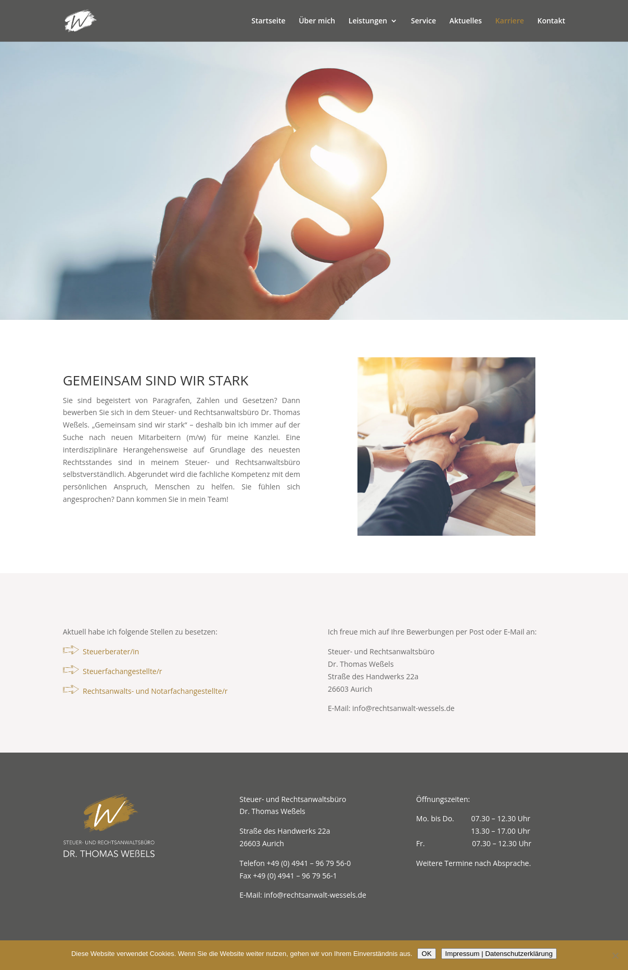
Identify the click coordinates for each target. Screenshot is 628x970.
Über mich (317, 21)
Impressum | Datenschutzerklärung (499, 954)
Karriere (509, 21)
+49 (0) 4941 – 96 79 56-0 (309, 863)
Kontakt (551, 21)
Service (423, 21)
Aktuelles (466, 21)
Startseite (268, 21)
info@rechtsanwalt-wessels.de (403, 708)
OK (426, 954)
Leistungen (368, 21)
